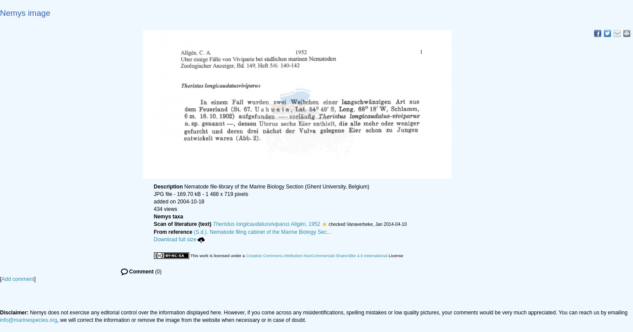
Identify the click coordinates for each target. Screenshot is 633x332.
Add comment (17, 279)
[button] (324, 224)
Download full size (179, 239)
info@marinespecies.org (28, 320)
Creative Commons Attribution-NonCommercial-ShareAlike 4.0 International (316, 255)
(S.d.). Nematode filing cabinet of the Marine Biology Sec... (262, 232)
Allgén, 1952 (267, 224)
